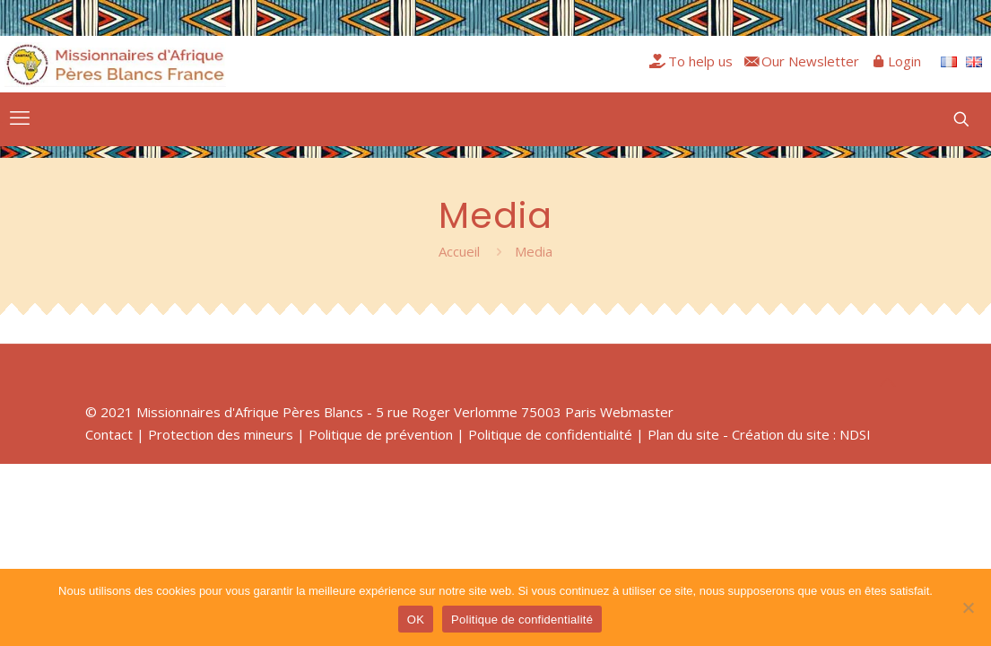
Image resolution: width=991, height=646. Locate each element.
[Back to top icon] (888, 382)
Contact (109, 434)
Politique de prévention (381, 434)
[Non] (969, 607)
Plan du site (683, 434)
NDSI (855, 434)
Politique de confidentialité (550, 434)
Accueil (459, 251)
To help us (700, 61)
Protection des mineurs (220, 434)
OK (415, 619)
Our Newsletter (810, 61)
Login (904, 61)
